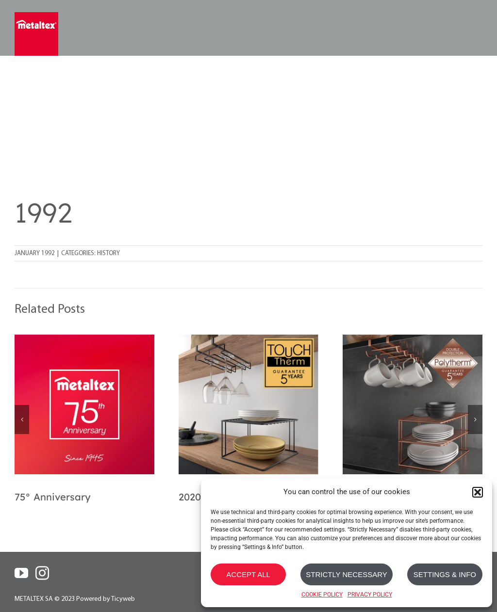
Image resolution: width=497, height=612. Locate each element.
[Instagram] (42, 573)
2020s (192, 497)
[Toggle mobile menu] (476, 28)
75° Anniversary (53, 497)
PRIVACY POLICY (370, 594)
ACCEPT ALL (248, 574)
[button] (477, 492)
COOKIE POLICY (322, 594)
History (108, 253)
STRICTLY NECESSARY (346, 574)
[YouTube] (21, 573)
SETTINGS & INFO (445, 574)
